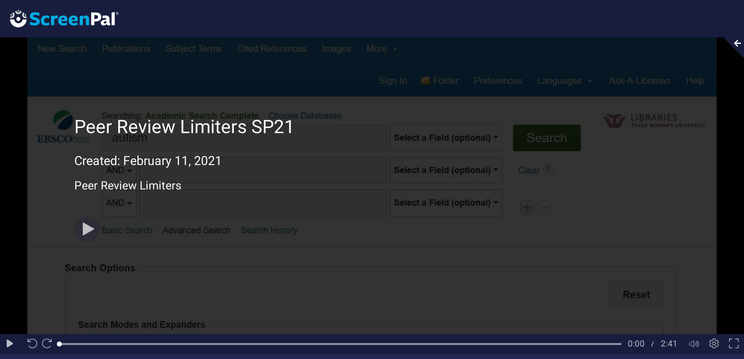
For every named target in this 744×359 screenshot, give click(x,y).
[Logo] (59, 18)
